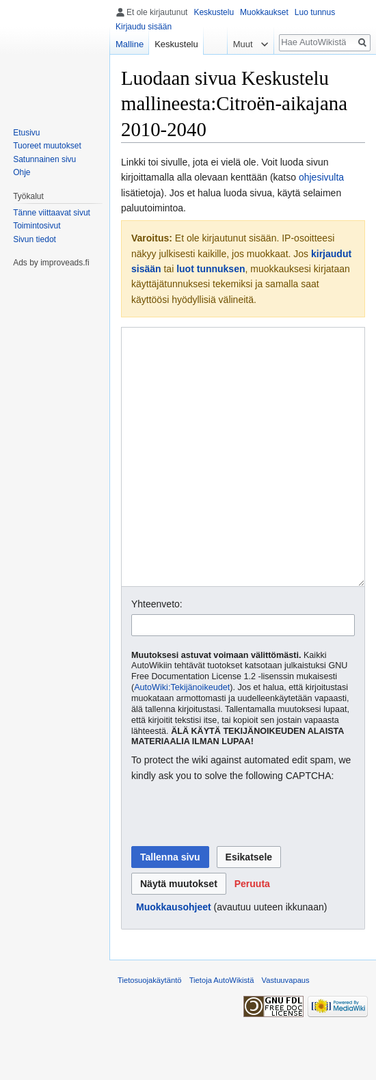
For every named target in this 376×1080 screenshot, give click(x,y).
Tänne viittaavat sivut (51, 213)
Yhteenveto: (157, 655)
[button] (252, 935)
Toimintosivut (36, 226)
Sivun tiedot (34, 239)
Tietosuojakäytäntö (150, 1031)
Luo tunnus (315, 12)
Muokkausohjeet (173, 958)
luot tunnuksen (210, 268)
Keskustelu (213, 12)
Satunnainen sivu (44, 159)
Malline (130, 44)
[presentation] (235, 866)
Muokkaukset (264, 12)
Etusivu (26, 132)
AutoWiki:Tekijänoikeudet (182, 738)
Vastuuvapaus (286, 1031)
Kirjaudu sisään (144, 26)
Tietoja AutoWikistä (221, 1031)
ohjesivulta (321, 177)
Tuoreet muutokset (47, 145)
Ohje (21, 172)
